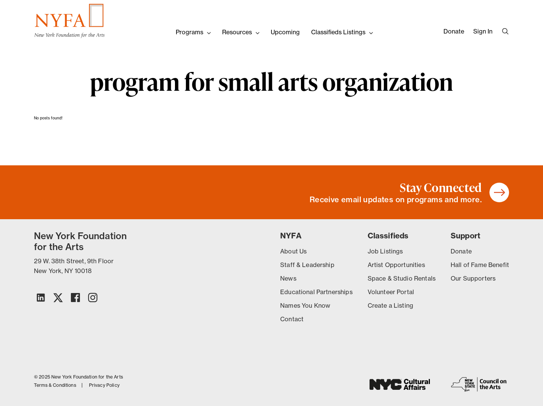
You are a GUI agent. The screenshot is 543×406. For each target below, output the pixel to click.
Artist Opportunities (396, 265)
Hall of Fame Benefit (480, 265)
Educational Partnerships (316, 292)
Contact (292, 319)
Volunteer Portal (391, 292)
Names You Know (305, 305)
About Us (293, 251)
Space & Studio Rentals (402, 278)
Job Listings (385, 251)
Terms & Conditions (55, 385)
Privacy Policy (104, 385)
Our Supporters (473, 278)
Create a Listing (390, 305)
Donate (453, 31)
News (288, 278)
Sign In (482, 31)
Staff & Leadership (307, 265)
